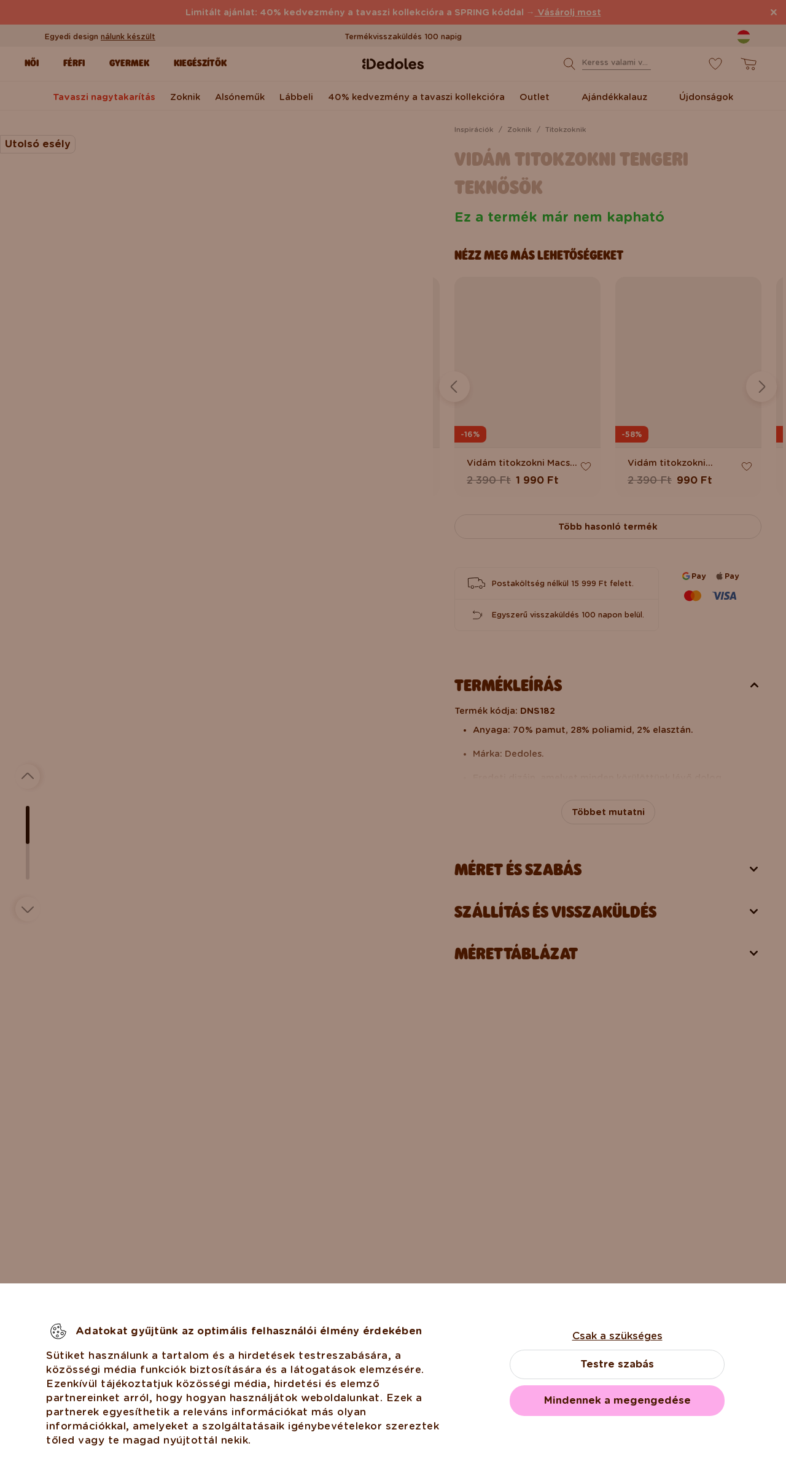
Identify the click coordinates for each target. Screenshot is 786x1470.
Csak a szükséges (617, 1336)
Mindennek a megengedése (617, 1400)
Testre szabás (617, 1364)
